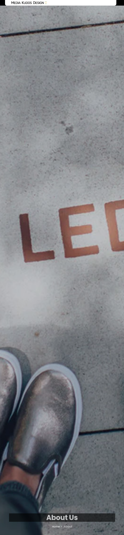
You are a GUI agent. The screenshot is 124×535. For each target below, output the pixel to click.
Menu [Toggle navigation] (110, 3)
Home (57, 527)
